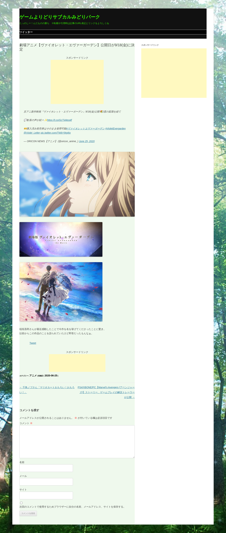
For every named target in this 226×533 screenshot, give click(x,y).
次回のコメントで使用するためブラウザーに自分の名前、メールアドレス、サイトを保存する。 (72, 506)
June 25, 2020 (87, 141)
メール (23, 476)
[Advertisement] (77, 82)
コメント (25, 423)
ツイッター (26, 32)
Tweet (32, 343)
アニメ (33, 375)
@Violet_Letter (32, 132)
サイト (23, 489)
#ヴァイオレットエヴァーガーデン (85, 128)
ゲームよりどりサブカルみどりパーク (59, 17)
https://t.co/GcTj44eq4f (59, 120)
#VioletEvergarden (115, 128)
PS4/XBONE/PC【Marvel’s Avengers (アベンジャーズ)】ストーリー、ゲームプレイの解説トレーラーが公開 (106, 392)
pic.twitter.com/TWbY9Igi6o (56, 132)
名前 (21, 462)
